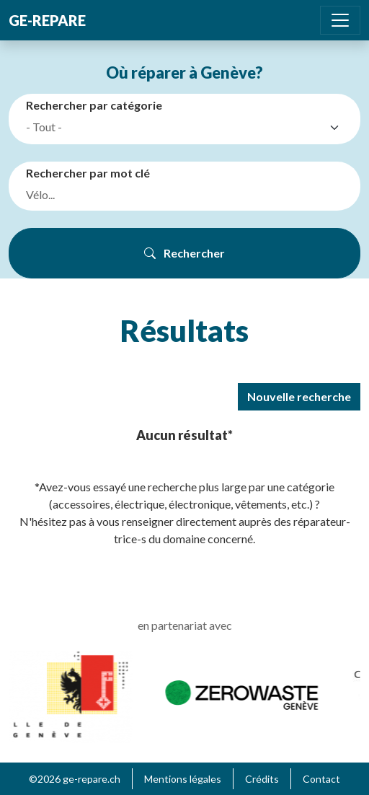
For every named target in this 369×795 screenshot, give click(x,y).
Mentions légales (182, 779)
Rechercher (184, 253)
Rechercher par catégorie (94, 105)
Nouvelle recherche (299, 396)
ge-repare (47, 20)
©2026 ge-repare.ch (74, 779)
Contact (321, 779)
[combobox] (187, 127)
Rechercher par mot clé (88, 173)
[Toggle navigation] (340, 20)
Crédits (262, 779)
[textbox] (174, 127)
